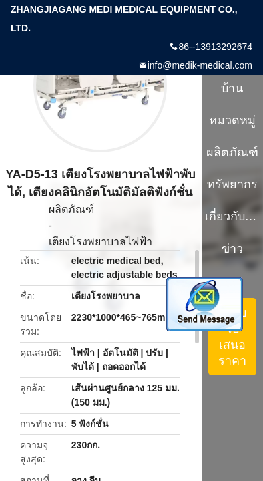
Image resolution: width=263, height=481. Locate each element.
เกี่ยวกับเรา (232, 216)
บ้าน (232, 88)
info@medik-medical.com (200, 65)
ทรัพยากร (232, 184)
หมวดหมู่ (232, 120)
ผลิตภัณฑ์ (71, 209)
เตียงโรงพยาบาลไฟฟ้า (100, 241)
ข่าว (232, 248)
